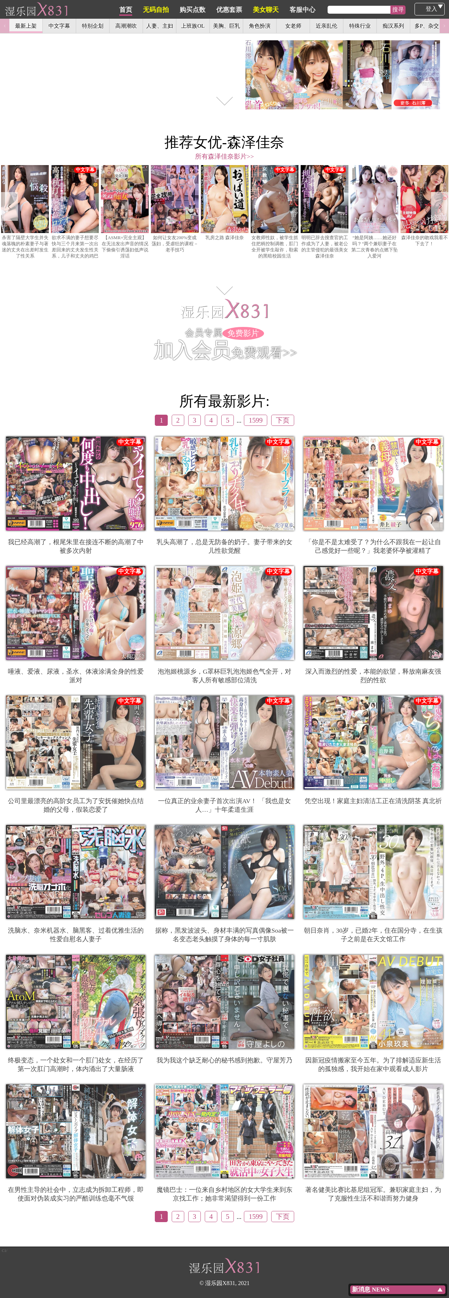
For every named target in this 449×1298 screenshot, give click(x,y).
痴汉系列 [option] (393, 26)
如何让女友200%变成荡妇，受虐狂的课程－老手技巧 (175, 208)
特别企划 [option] (92, 26)
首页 (159, 9)
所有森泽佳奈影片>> (224, 156)
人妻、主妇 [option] (159, 26)
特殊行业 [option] (360, 26)
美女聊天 (300, 9)
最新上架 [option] (26, 26)
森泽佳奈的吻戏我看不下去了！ (424, 205)
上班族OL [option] (192, 26)
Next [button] (444, 26)
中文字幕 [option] (59, 26)
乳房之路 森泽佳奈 (225, 202)
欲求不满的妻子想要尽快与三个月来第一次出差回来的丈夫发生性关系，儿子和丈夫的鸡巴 (75, 212)
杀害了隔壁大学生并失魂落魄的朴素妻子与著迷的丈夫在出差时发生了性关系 (25, 212)
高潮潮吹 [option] (126, 26)
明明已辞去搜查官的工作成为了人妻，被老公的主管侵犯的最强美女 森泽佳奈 (324, 212)
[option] (224, 59)
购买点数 (227, 9)
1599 (256, 420)
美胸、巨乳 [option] (226, 26)
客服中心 (337, 9)
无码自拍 (190, 9)
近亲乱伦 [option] (326, 26)
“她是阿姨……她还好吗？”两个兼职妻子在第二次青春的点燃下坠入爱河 (374, 212)
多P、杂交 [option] (427, 26)
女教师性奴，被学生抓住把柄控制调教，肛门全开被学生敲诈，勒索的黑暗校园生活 (274, 212)
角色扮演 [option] (259, 26)
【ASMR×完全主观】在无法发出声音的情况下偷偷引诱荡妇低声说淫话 (125, 212)
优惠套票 (263, 9)
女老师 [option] (293, 26)
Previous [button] (4, 26)
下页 (283, 420)
